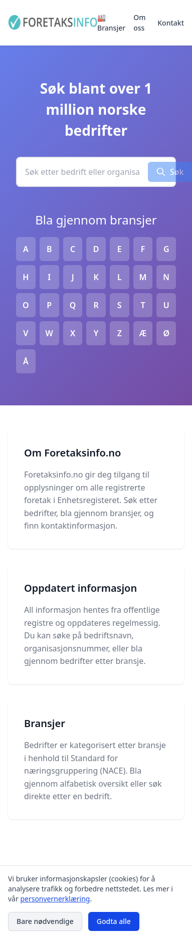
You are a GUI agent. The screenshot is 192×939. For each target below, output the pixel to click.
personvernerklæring (55, 898)
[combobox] (82, 172)
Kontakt (170, 23)
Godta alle (114, 921)
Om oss (139, 23)
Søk (170, 171)
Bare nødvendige (45, 921)
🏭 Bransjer (111, 23)
